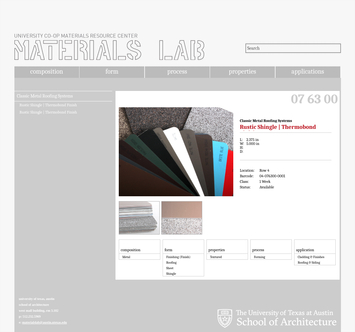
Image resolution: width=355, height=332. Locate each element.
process (177, 71)
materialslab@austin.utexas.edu (44, 322)
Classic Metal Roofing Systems (45, 96)
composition (46, 71)
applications (308, 71)
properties (242, 71)
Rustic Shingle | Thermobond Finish (48, 105)
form (111, 71)
